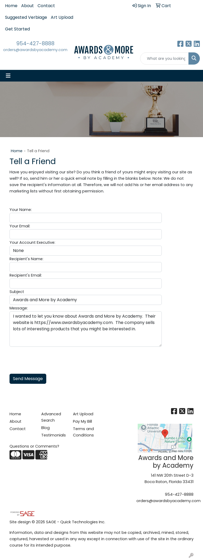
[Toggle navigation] (8, 75)
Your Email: (20, 226)
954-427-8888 (35, 43)
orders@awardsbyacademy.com (35, 49)
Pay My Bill (82, 421)
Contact (46, 6)
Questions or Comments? (34, 446)
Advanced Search (51, 417)
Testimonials (53, 435)
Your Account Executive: (32, 242)
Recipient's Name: (26, 259)
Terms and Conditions (83, 432)
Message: (19, 308)
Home (11, 6)
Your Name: (21, 209)
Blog (45, 427)
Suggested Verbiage (26, 17)
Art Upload (62, 17)
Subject (17, 291)
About (27, 6)
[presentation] (50, 357)
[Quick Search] (164, 58)
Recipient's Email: (26, 275)
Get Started (17, 29)
